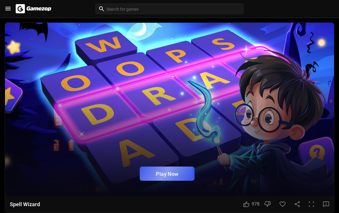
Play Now (167, 174)
